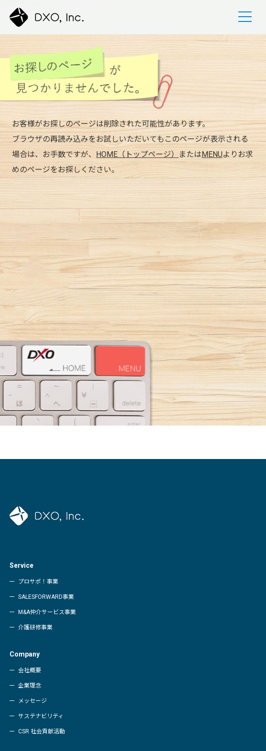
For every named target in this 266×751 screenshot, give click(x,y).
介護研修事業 (35, 627)
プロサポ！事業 (38, 581)
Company (25, 654)
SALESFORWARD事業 (46, 597)
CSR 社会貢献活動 (41, 731)
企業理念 (29, 685)
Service (21, 565)
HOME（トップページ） (137, 154)
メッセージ (32, 701)
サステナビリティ (41, 716)
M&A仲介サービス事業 (47, 612)
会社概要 (29, 670)
